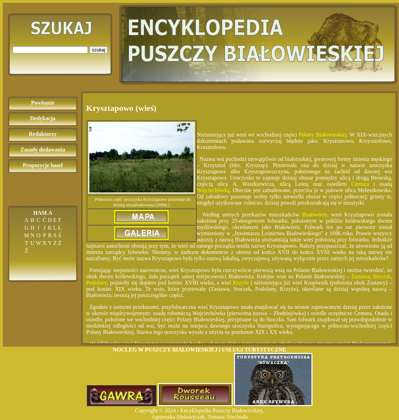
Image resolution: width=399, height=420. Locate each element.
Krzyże (241, 283)
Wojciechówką (213, 190)
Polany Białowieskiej (323, 135)
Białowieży (314, 214)
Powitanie (43, 103)
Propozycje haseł (43, 165)
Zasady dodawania (43, 150)
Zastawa (360, 276)
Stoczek (382, 276)
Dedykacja (43, 118)
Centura (360, 184)
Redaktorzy (43, 134)
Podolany (96, 283)
